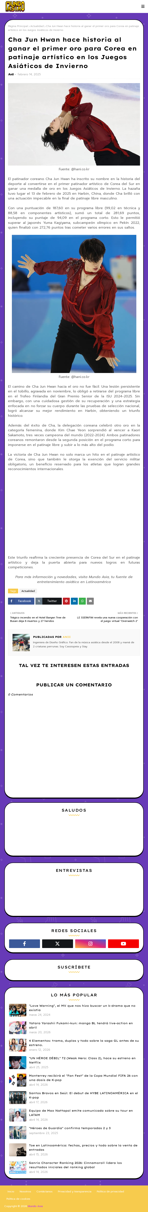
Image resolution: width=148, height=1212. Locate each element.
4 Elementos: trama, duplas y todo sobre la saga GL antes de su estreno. (84, 1043)
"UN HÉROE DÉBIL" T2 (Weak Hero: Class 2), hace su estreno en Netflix (82, 1060)
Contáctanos (45, 1191)
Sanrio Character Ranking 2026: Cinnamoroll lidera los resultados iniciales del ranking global (75, 1165)
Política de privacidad (110, 1191)
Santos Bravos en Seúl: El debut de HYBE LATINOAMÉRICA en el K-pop (83, 1095)
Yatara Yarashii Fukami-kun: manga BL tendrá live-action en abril (81, 1025)
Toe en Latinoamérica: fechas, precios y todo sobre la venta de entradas (83, 1147)
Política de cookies (18, 1199)
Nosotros (25, 1191)
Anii (11, 74)
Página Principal (18, 26)
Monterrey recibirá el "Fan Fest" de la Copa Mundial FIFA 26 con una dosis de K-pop (83, 1078)
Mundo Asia (35, 1206)
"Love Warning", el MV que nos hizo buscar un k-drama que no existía (82, 1008)
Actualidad (37, 26)
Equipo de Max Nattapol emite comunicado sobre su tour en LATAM (81, 1113)
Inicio (11, 1191)
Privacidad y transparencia (74, 1191)
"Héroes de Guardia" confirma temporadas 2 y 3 (70, 1128)
